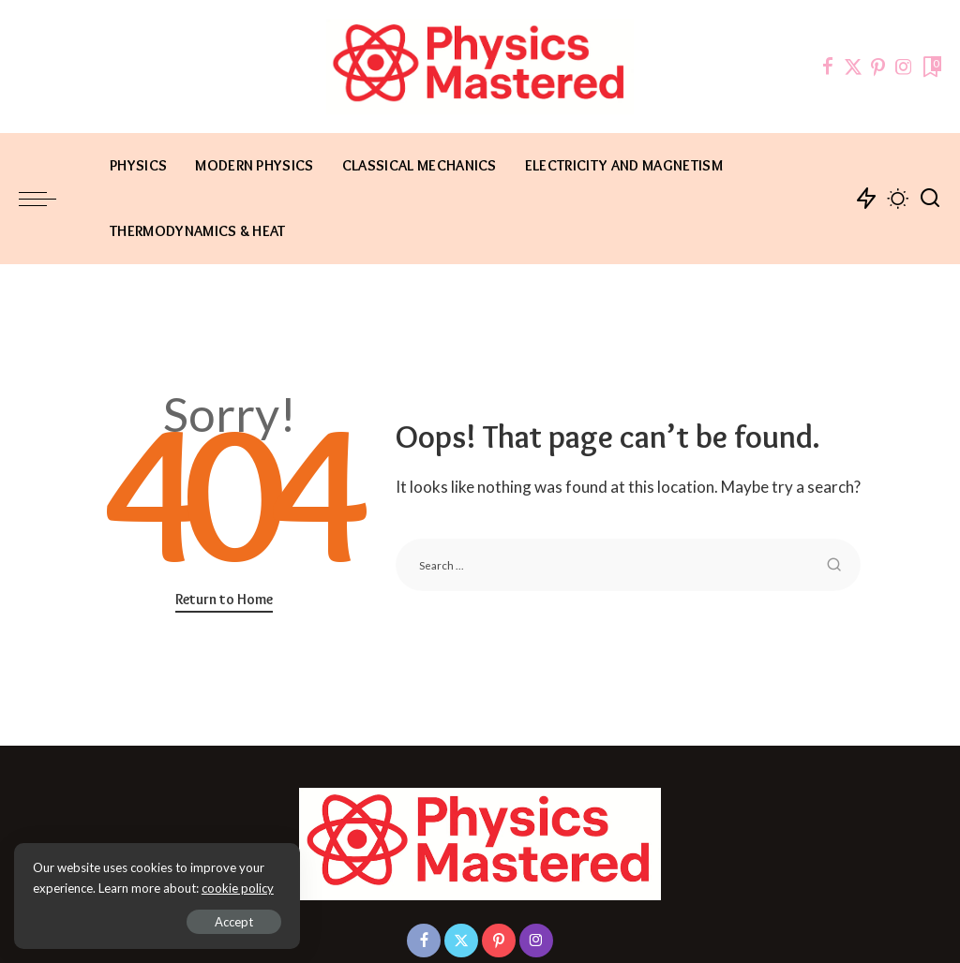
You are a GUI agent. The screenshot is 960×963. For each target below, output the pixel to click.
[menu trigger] (47, 198)
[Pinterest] (878, 66)
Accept (229, 921)
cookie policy (238, 888)
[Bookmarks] (930, 66)
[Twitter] (853, 66)
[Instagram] (903, 66)
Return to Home (224, 599)
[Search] (930, 198)
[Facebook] (827, 66)
